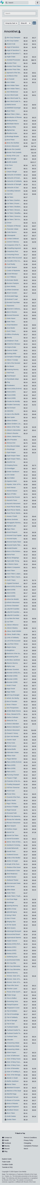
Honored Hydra (12, 538)
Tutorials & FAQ (7, 1167)
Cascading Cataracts (13, 191)
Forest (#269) (11, 398)
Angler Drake (11, 57)
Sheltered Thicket (12, 880)
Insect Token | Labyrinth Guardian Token (20, 574)
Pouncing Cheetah (13, 775)
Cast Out (9, 194)
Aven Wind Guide (12, 95)
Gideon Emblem (12, 420)
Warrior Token (11, 1084)
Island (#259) (11, 593)
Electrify (9, 337)
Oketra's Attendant (13, 724)
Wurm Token (11, 1113)
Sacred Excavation (13, 838)
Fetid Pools (10, 373)
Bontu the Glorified (13, 143)
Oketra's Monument (13, 730)
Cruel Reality (11, 264)
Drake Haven (11, 318)
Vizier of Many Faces (13, 1059)
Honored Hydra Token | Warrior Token (19, 545)
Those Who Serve (13, 985)
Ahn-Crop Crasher (13, 41)
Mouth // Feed (11, 685)
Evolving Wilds (11, 353)
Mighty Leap (11, 666)
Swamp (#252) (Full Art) (14, 944)
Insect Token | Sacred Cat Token (17, 577)
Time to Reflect (12, 998)
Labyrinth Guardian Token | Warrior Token (20, 615)
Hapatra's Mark (12, 481)
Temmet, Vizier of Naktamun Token (18, 979)
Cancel (9, 168)
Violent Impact (11, 1052)
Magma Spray (11, 647)
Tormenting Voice (12, 1001)
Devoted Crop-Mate (13, 302)
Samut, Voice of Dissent (15, 842)
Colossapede (11, 235)
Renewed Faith (12, 813)
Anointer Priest (11, 63)
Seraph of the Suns (13, 864)
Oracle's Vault (11, 740)
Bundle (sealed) (12, 162)
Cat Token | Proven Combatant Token (19, 203)
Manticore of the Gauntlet (15, 653)
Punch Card (11, 791)
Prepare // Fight (12, 778)
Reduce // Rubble (12, 807)
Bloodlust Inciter (12, 133)
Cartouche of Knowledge (15, 178)
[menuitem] (11, 23)
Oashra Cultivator (12, 717)
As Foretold (10, 79)
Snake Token (11, 893)
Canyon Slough (12, 171)
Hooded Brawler (12, 548)
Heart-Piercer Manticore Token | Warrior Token (22, 513)
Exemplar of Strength (14, 357)
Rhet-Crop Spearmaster (15, 816)
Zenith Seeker (11, 1116)
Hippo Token (11, 529)
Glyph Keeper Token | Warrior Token (19, 459)
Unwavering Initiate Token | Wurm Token (20, 1049)
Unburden (10, 1040)
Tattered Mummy (12, 973)
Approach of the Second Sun (16, 73)
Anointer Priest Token (14, 66)
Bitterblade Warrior (13, 124)
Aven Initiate (11, 82)
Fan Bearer (10, 366)
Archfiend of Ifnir (12, 76)
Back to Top (20, 1133)
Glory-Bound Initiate (13, 446)
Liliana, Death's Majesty (14, 634)
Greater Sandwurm (13, 471)
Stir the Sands (11, 925)
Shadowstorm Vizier (13, 870)
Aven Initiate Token (13, 85)
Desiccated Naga (12, 296)
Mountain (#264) (12, 676)
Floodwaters (11, 385)
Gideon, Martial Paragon (15, 436)
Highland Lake (11, 526)
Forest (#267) (11, 392)
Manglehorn (11, 650)
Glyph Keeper (11, 452)
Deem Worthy (11, 286)
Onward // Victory (12, 733)
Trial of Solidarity (12, 1017)
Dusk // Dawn (11, 331)
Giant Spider (11, 417)
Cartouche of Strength (14, 184)
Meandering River (12, 657)
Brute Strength (11, 159)
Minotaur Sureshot (13, 669)
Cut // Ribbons (11, 277)
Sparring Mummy (12, 905)
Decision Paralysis (13, 283)
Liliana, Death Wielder (14, 631)
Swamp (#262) (11, 950)
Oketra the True (12, 720)
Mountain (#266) (12, 682)
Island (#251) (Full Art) (14, 586)
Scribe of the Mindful (13, 858)
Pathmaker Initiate (13, 752)
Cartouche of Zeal (12, 187)
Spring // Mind (11, 915)
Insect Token (11, 570)
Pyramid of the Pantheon (15, 797)
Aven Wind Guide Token (15, 98)
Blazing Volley (11, 127)
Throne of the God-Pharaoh (16, 992)
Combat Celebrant (13, 238)
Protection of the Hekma (15, 781)
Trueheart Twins (12, 1036)
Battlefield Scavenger (14, 108)
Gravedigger (11, 468)
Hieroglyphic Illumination (15, 523)
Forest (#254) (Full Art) (14, 388)
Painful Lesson (11, 746)
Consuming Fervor (13, 254)
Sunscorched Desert (13, 934)
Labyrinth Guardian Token (15, 612)
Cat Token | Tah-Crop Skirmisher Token (20, 219)
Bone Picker (11, 140)
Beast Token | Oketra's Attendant (17, 114)
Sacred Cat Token (12, 835)
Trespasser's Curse (13, 1008)
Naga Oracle (11, 688)
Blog (4, 1151)
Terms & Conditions (30, 1137)
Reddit (5, 1140)
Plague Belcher (12, 759)
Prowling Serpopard (13, 784)
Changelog (27, 1143)
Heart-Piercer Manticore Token (17, 510)
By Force (10, 165)
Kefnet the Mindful (13, 599)
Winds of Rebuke (12, 1103)
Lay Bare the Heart (13, 618)
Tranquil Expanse (12, 1004)
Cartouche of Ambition (14, 175)
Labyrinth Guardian (13, 609)
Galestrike (10, 411)
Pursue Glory (11, 794)
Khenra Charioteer (13, 605)
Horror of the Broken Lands (16, 551)
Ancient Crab (11, 44)
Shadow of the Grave (14, 867)
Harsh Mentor (11, 487)
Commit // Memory (13, 242)
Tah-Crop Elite (11, 963)
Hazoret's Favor (12, 500)
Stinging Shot (11, 921)
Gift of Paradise (12, 440)
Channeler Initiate (12, 229)
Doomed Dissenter (13, 315)
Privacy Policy (28, 1140)
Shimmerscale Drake (13, 883)
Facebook (6, 1143)
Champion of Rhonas (14, 226)
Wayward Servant (12, 1097)
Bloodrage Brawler (13, 136)
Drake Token (11, 321)
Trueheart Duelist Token (14, 1030)
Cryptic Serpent (12, 267)
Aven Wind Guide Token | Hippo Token (19, 101)
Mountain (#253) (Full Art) (15, 673)
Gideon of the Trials (13, 427)
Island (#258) (11, 590)
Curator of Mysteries (13, 270)
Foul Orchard (11, 408)
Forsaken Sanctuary (13, 404)
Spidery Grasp (11, 909)
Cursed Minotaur (12, 274)
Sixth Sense (11, 886)
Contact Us (7, 1137)
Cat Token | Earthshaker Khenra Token (19, 200)
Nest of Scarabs (12, 701)
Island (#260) (11, 596)
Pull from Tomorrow (13, 787)
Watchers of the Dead (14, 1091)
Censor (9, 223)
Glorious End (11, 443)
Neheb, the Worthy (13, 698)
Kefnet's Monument (13, 602)
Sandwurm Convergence (15, 845)
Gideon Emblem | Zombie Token (17, 424)
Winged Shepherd (13, 1107)
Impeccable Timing (13, 561)
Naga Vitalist (11, 692)
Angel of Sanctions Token (15, 50)
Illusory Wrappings (13, 558)
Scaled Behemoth (12, 848)
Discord (5, 1148)
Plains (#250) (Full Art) (14, 762)
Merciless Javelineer (13, 660)
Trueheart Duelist (12, 1027)
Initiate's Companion (13, 567)
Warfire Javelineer (13, 1081)
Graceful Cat (11, 462)
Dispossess (10, 305)
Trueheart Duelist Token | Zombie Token (20, 1033)
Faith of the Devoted (13, 363)
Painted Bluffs (11, 749)
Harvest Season (12, 491)
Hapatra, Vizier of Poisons (15, 484)
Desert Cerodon (12, 293)
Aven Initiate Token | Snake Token (18, 88)
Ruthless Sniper (12, 829)
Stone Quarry (11, 928)
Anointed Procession (13, 60)
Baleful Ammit (11, 104)
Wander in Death (12, 1078)
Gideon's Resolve (12, 433)
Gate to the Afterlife (13, 414)
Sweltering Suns (12, 957)
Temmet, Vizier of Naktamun (16, 976)
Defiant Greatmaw (13, 290)
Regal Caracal (11, 810)
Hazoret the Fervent (13, 497)
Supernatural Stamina (14, 937)
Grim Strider (11, 475)
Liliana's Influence (12, 625)
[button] (11, 23)
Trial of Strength (12, 1020)
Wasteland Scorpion (13, 1087)
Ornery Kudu (11, 743)
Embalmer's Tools (12, 341)
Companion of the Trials (14, 245)
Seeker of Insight (12, 861)
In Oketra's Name (12, 564)
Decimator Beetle (12, 280)
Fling (8, 382)
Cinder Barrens (12, 232)
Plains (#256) (11, 768)
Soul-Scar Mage (12, 899)
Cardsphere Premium (31, 1146)
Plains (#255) (11, 765)
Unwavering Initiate (13, 1043)
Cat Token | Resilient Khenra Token (18, 207)
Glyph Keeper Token (13, 455)
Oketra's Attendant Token (15, 727)
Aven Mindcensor (12, 92)
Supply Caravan (12, 941)
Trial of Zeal (10, 1024)
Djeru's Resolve (12, 312)
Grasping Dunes (12, 465)
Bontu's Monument (13, 146)
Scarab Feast (11, 851)
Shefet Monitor (11, 877)
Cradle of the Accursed (14, 258)
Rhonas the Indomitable (14, 819)
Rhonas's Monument (13, 823)
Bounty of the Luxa (13, 155)
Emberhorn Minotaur (13, 344)
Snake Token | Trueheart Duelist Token (19, 896)
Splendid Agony (12, 912)
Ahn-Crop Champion (13, 37)
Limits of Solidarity (13, 637)
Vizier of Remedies (13, 1068)
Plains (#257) (11, 771)
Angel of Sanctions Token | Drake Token (20, 53)
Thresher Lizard (12, 988)
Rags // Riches (11, 803)
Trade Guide (6, 1162)
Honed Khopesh (12, 532)
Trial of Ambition (12, 1011)
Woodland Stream (13, 1110)
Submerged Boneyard (14, 931)
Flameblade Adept (13, 379)
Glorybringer (11, 449)
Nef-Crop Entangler (13, 695)
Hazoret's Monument (13, 503)
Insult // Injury (11, 580)
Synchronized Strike (13, 960)
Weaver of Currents (13, 1100)
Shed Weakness (12, 874)
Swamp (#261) (11, 947)
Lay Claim (10, 621)
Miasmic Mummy (12, 663)
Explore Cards (7, 1159)
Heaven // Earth (12, 516)
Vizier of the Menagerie (14, 1075)
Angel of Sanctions (13, 47)
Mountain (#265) (12, 679)
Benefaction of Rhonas (14, 117)
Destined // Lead (12, 299)
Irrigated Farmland (13, 583)
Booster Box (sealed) (14, 149)
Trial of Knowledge (13, 1014)
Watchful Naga (11, 1094)
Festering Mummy (13, 369)
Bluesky (6, 1146)
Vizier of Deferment (13, 1055)
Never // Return (12, 704)
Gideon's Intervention (14, 430)
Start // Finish (11, 918)
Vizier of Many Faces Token (16, 1062)
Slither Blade (11, 890)
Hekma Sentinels (12, 519)
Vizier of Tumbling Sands (15, 1071)
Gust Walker (11, 478)
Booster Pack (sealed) (14, 152)
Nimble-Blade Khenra (14, 711)
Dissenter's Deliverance (14, 309)
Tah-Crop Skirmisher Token (16, 969)
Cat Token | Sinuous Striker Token (18, 210)
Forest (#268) (11, 395)
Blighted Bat (11, 130)
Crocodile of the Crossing (15, 261)
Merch (26, 1148)
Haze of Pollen (11, 494)
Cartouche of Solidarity (14, 181)
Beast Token (11, 111)
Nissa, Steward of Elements (16, 714)
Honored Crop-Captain (14, 535)
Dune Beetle (11, 328)
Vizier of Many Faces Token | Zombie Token (21, 1065)
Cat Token (10, 197)
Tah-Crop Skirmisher (13, 966)
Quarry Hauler (11, 800)
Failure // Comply (12, 360)
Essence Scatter (12, 350)
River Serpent (11, 826)
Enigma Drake (11, 347)
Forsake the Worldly (13, 401)
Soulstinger (10, 902)
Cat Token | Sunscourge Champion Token (20, 216)
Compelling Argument (14, 248)
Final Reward (11, 376)
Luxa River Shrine (12, 644)
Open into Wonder (13, 736)
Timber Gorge (11, 995)
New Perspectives (13, 708)
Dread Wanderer (12, 325)
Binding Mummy (12, 120)
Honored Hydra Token (14, 542)
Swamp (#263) (11, 953)
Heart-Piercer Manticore (15, 507)
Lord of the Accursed (13, 641)
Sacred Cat (10, 832)
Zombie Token (11, 1119)
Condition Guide (7, 1164)
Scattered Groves (12, 854)
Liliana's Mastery (12, 628)
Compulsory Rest (12, 251)
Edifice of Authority (13, 334)
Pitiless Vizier (11, 755)
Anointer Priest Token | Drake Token (18, 69)
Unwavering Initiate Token (15, 1046)
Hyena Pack (11, 554)
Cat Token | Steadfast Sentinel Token (19, 213)
